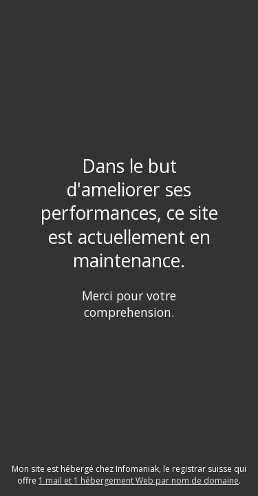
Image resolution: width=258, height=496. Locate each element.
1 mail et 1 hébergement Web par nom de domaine (139, 480)
